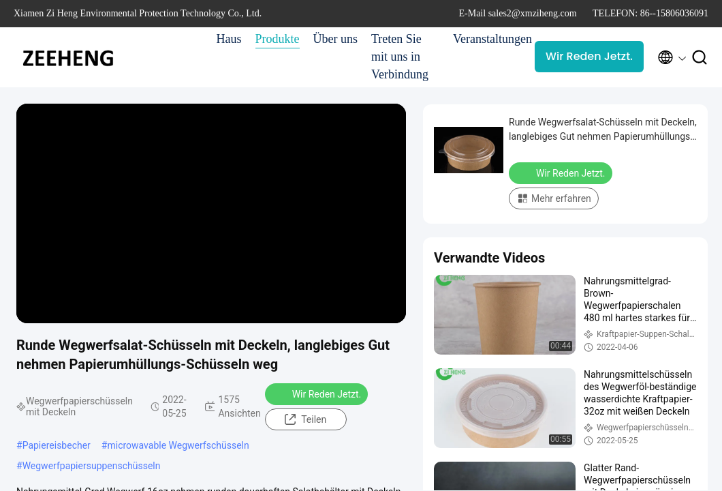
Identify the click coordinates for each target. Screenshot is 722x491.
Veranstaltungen (487, 39)
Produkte (277, 39)
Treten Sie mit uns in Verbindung (399, 56)
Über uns (335, 39)
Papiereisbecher (56, 445)
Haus (229, 39)
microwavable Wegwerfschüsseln (178, 445)
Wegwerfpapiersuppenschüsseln (91, 465)
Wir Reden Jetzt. (589, 56)
